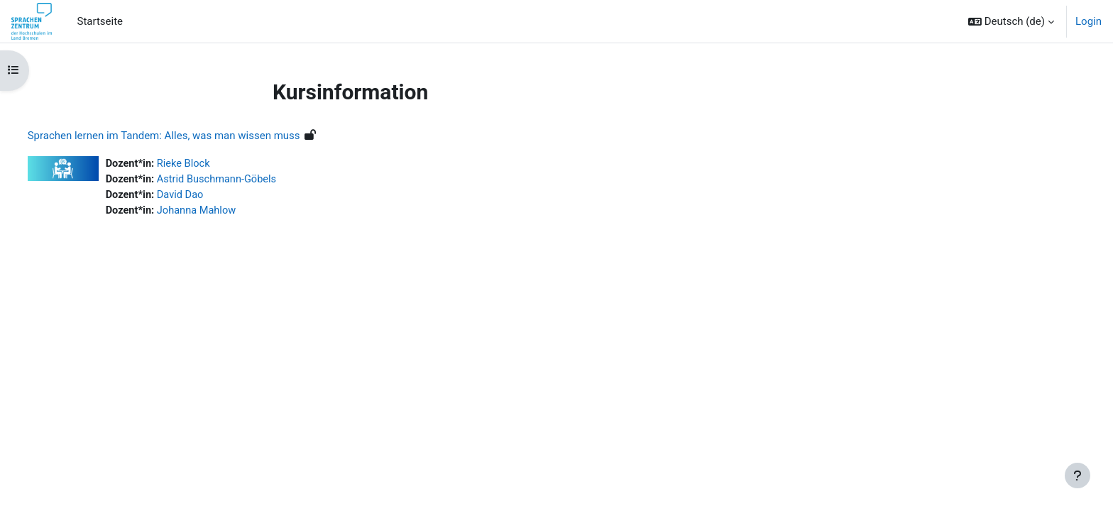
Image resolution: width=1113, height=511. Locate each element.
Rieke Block (212, 164)
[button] (1011, 21)
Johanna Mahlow (225, 212)
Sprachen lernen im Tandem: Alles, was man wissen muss (190, 135)
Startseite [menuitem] (100, 21)
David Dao (209, 195)
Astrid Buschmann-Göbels (246, 180)
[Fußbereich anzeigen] (1077, 475)
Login (1088, 21)
